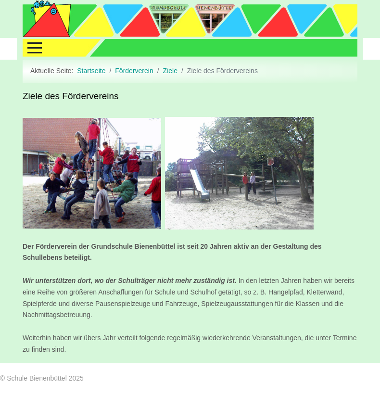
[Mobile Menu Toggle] (30, 45)
